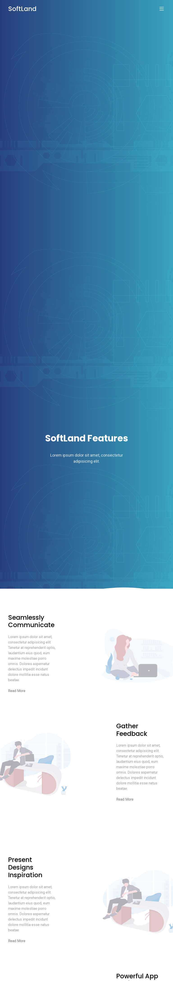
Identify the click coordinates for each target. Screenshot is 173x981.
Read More (16, 691)
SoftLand (22, 8)
